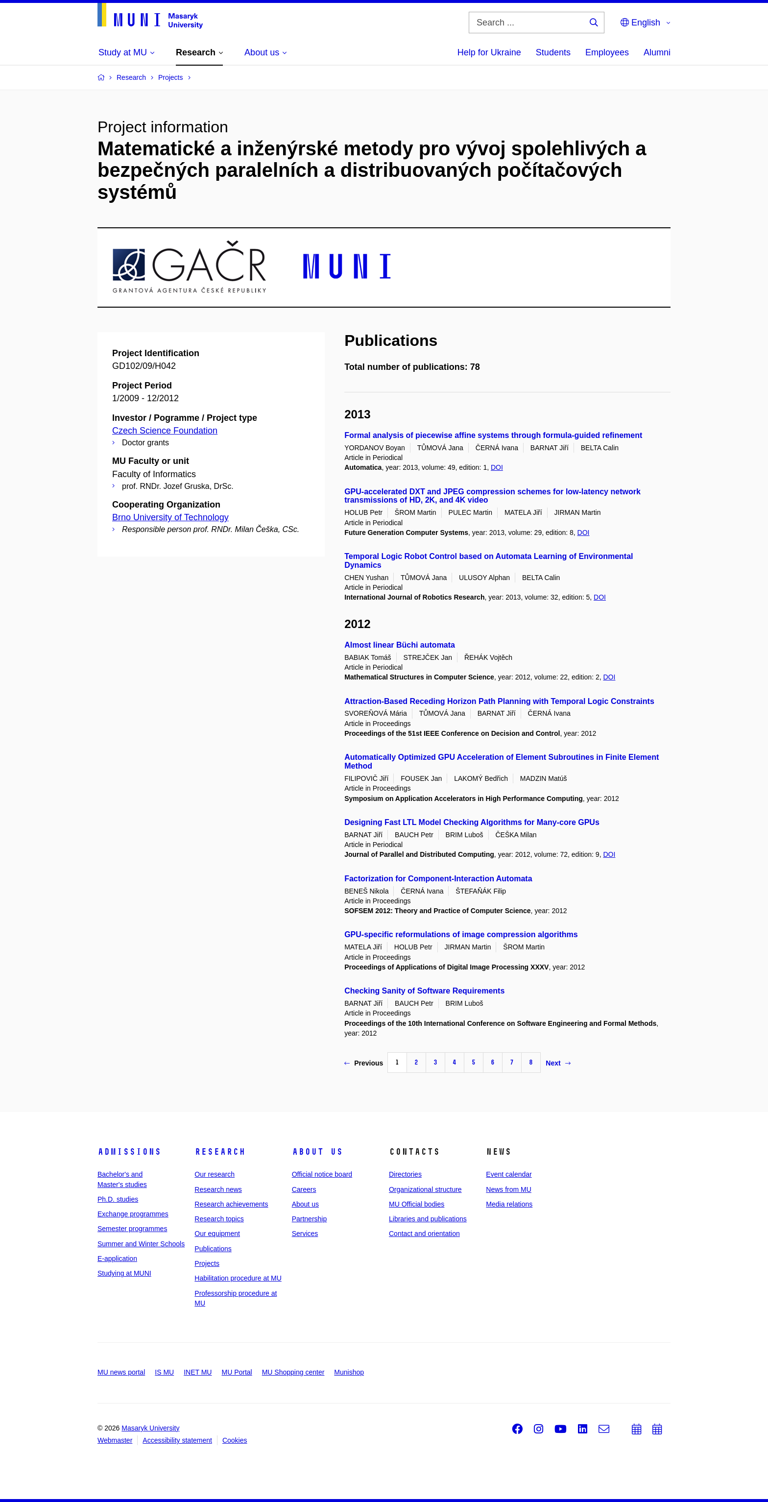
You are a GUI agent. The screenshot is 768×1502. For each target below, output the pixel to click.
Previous (363, 1063)
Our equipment (217, 1233)
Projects (206, 1263)
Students (553, 52)
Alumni (657, 52)
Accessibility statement (177, 1440)
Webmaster (114, 1440)
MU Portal (236, 1372)
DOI (497, 467)
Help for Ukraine (489, 52)
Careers (304, 1189)
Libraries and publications (428, 1219)
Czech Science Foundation (164, 431)
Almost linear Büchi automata (399, 645)
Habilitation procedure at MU (237, 1278)
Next (558, 1063)
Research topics (218, 1219)
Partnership (309, 1219)
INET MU (198, 1372)
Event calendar (508, 1174)
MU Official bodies (416, 1204)
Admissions (129, 1151)
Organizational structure (425, 1189)
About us (317, 1151)
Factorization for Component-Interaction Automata (438, 878)
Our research (214, 1174)
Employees (607, 52)
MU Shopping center (293, 1372)
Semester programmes (132, 1229)
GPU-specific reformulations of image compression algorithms (461, 934)
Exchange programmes (132, 1214)
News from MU (508, 1189)
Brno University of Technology (170, 517)
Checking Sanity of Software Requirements (424, 991)
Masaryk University (150, 1428)
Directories (405, 1174)
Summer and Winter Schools (141, 1244)
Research (219, 1151)
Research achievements (231, 1204)
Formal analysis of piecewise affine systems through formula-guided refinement (493, 435)
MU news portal (121, 1372)
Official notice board (322, 1174)
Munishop (349, 1372)
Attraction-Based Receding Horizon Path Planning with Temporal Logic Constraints (499, 701)
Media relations (509, 1204)
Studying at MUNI (124, 1273)
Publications (213, 1249)
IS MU (164, 1372)
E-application (117, 1258)
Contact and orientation (424, 1233)
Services (305, 1233)
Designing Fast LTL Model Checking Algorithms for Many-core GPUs (472, 822)
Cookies (234, 1440)
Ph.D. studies (117, 1199)
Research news (218, 1189)
